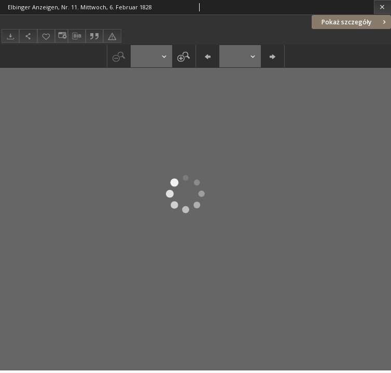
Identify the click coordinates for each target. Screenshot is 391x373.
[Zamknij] (382, 7)
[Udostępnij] (28, 36)
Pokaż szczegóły (355, 22)
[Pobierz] (10, 36)
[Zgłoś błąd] (112, 36)
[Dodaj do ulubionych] (46, 36)
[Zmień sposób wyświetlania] (61, 36)
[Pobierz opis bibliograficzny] (77, 36)
